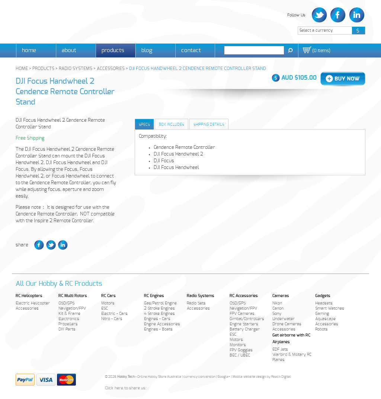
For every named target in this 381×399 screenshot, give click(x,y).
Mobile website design (249, 377)
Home (29, 50)
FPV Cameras (242, 314)
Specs (144, 125)
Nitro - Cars (111, 319)
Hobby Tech (42, 20)
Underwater (283, 319)
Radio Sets (196, 303)
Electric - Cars (114, 314)
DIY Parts (67, 329)
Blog (146, 50)
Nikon (277, 303)
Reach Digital (281, 377)
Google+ (224, 377)
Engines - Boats (158, 329)
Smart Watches (329, 308)
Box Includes (171, 125)
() (321, 50)
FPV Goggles (241, 350)
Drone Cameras (286, 324)
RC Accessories (244, 296)
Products (113, 50)
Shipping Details (208, 125)
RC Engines (154, 296)
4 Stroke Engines (159, 314)
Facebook (338, 15)
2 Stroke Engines (159, 308)
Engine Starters (244, 324)
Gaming (322, 314)
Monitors (238, 345)
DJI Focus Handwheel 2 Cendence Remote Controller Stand (65, 91)
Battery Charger (245, 329)
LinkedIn (356, 15)
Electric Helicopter (33, 303)
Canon (278, 308)
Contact (191, 50)
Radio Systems (200, 296)
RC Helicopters (29, 296)
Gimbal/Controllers (247, 319)
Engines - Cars (157, 319)
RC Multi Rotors (72, 296)
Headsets (324, 303)
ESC (104, 308)
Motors (108, 303)
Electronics (68, 319)
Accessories (27, 308)
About (69, 50)
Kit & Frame (69, 314)
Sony (276, 314)
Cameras (280, 296)
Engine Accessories (162, 324)
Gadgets (322, 296)
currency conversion (199, 377)
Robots (321, 329)
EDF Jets (280, 349)
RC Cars (108, 296)
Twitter (320, 15)
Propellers (68, 324)
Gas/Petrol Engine (160, 303)
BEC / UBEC (240, 355)
